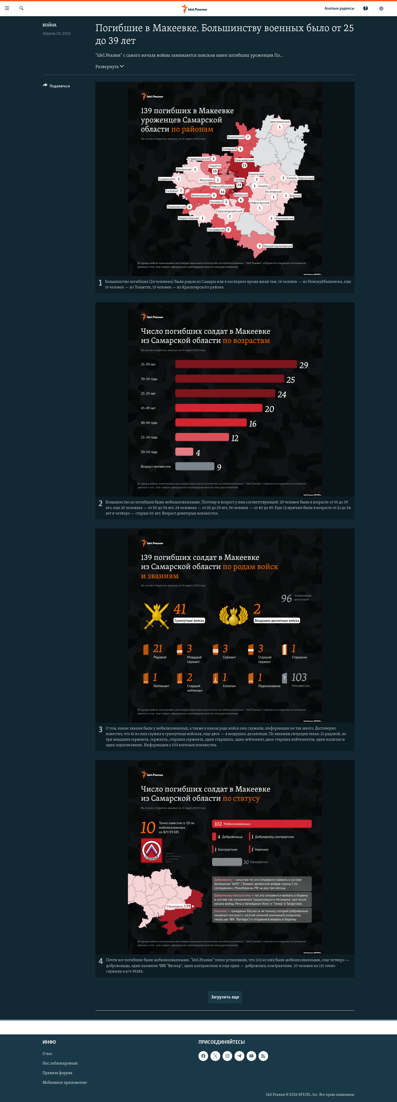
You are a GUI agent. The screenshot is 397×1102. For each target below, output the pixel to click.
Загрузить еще (225, 997)
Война (49, 25)
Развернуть (109, 66)
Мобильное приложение (65, 1083)
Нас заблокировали (60, 1063)
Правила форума (57, 1073)
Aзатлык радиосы (339, 9)
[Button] (56, 87)
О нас (47, 1054)
